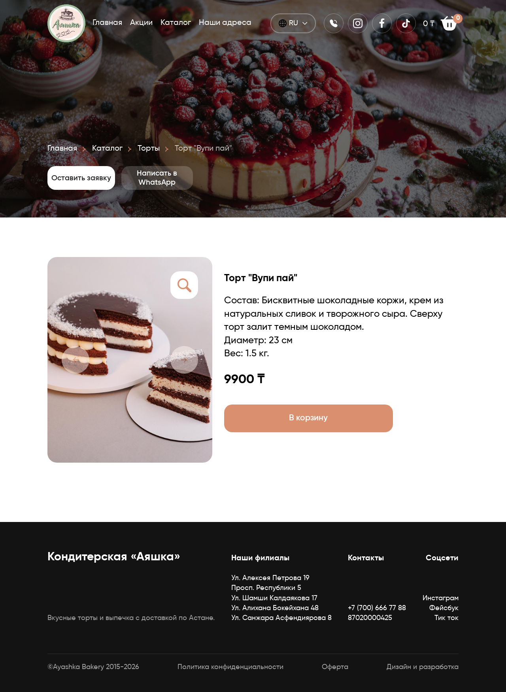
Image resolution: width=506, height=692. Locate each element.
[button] (75, 360)
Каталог (175, 22)
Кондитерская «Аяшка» (113, 557)
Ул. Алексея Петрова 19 (270, 578)
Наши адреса (225, 22)
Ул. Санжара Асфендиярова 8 (281, 618)
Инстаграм (441, 598)
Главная (107, 22)
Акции (141, 22)
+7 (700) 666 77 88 (377, 608)
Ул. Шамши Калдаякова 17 (274, 598)
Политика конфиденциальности (230, 667)
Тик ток (446, 618)
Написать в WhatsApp (251, 178)
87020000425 (370, 618)
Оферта (335, 667)
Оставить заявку (111, 178)
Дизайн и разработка (423, 667)
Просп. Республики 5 (266, 588)
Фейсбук (444, 608)
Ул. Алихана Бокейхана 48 (275, 608)
